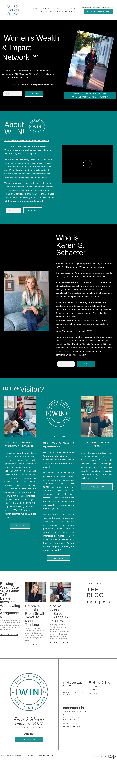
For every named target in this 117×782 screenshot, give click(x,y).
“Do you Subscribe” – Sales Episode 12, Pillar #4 (60, 613)
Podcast (46, 8)
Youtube (93, 693)
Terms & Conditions (73, 726)
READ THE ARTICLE (9, 634)
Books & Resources (66, 11)
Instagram (94, 689)
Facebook (94, 686)
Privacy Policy (70, 723)
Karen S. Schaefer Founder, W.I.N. (29, 721)
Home (35, 8)
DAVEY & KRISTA (47, 755)
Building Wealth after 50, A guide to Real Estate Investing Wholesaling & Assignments (10, 600)
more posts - (100, 601)
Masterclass (81, 692)
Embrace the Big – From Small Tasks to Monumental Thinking (35, 615)
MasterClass (46, 11)
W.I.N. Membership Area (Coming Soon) (74, 713)
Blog (73, 8)
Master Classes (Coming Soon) (71, 718)
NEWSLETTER (60, 8)
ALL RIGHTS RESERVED (27, 755)
